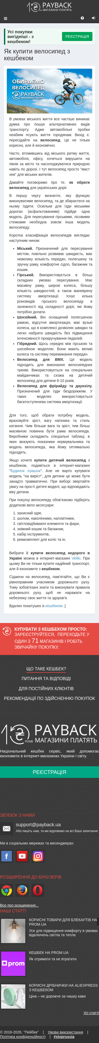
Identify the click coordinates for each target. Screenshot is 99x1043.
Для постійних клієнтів (46, 688)
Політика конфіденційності (22, 1037)
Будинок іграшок (25, 471)
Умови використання (65, 1032)
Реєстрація (49, 772)
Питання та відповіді (46, 678)
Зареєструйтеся (34, 634)
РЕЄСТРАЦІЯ (77, 36)
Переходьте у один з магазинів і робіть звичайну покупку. (52, 640)
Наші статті (13, 911)
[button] (3, 18)
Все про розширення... (19, 905)
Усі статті (91, 1013)
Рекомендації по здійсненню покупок (49, 698)
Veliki (76, 558)
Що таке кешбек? (46, 669)
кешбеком (54, 606)
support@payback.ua (38, 824)
